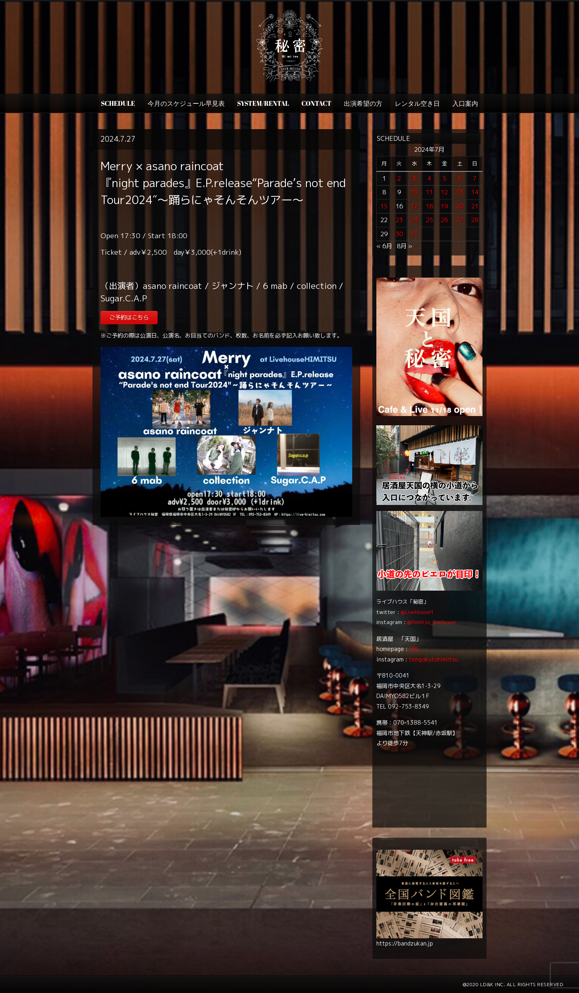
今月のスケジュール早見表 (186, 103)
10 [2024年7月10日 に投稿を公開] (414, 192)
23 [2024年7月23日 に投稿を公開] (399, 220)
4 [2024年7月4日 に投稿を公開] (429, 178)
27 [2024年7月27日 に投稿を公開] (459, 220)
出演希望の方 (363, 103)
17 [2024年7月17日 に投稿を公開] (414, 206)
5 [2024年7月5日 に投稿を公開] (444, 178)
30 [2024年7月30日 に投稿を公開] (399, 234)
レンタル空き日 (417, 103)
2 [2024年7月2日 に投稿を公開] (399, 178)
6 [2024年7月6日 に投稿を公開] (460, 178)
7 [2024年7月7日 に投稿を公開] (474, 178)
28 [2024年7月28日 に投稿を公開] (474, 220)
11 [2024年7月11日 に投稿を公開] (429, 192)
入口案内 (465, 103)
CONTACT (316, 103)
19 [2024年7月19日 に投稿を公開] (444, 206)
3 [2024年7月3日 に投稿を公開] (414, 178)
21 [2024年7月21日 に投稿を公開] (474, 206)
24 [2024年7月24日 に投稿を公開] (414, 220)
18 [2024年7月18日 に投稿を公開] (429, 206)
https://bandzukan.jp (404, 943)
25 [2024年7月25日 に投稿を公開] (429, 220)
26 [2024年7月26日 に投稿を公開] (444, 220)
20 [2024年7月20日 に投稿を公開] (459, 206)
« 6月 (384, 246)
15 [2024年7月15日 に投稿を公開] (384, 206)
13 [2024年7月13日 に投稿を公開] (459, 192)
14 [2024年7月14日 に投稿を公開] (474, 192)
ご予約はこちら (129, 317)
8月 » (404, 246)
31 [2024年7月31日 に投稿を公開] (414, 234)
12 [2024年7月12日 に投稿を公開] (444, 192)
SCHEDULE (118, 103)
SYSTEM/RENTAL (263, 103)
